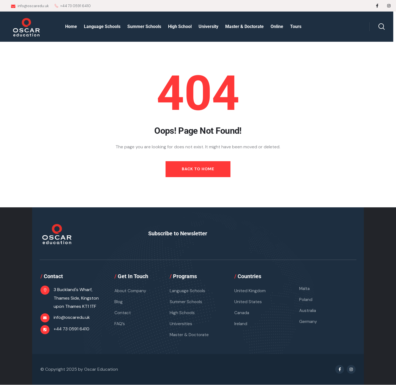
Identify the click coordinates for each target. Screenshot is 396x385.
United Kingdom (250, 291)
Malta (304, 289)
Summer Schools (186, 302)
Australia (308, 311)
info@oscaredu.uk (30, 6)
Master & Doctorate (190, 335)
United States (248, 302)
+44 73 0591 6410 (72, 329)
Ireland (241, 324)
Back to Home (198, 168)
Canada (242, 313)
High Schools (182, 313)
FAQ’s (119, 324)
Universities (181, 324)
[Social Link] (377, 5)
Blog (118, 302)
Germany (308, 322)
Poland (306, 300)
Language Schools (188, 291)
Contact (122, 313)
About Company (131, 291)
